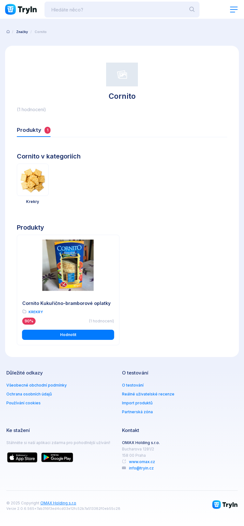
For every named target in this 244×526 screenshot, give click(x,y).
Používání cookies (23, 403)
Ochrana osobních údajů (29, 394)
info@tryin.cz (141, 468)
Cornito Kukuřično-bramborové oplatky (66, 303)
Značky (22, 32)
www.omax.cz (142, 461)
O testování (133, 385)
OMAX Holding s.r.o (58, 503)
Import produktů (137, 403)
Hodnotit (68, 334)
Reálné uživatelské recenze (148, 394)
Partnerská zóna (137, 411)
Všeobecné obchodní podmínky (36, 385)
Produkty (34, 130)
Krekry (36, 312)
